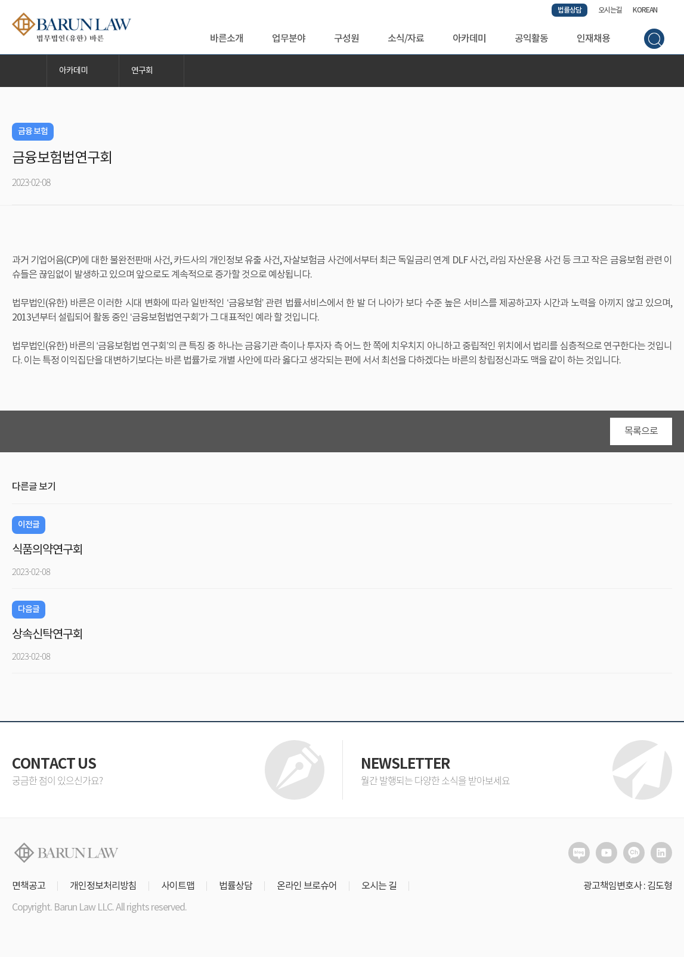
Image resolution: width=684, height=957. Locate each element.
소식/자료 (406, 38)
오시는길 (610, 10)
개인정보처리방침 (103, 889)
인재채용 (593, 38)
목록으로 (641, 434)
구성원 (346, 38)
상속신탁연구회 (47, 638)
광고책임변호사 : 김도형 (627, 889)
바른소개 (226, 38)
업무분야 (288, 38)
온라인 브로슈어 (307, 889)
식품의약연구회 (47, 553)
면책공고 (28, 889)
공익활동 (531, 38)
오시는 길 (379, 889)
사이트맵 (177, 889)
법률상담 (569, 10)
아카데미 (469, 38)
